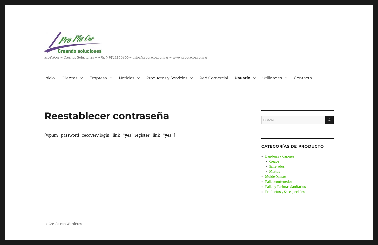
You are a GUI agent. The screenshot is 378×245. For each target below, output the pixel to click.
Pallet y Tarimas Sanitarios (285, 187)
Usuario (242, 78)
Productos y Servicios (166, 78)
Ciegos (274, 161)
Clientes (69, 78)
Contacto (303, 78)
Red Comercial (213, 78)
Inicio (49, 78)
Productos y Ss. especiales (285, 192)
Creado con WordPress (66, 224)
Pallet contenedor (278, 182)
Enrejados (277, 167)
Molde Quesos (276, 177)
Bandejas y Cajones (279, 156)
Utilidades (272, 78)
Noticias (126, 78)
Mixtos (274, 172)
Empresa (98, 78)
